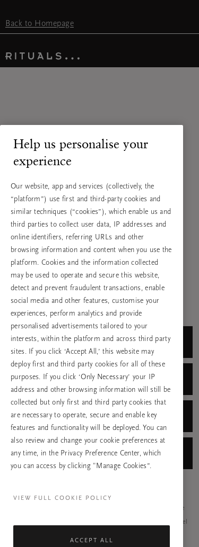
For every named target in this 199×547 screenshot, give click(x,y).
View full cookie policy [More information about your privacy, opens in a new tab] (62, 504)
